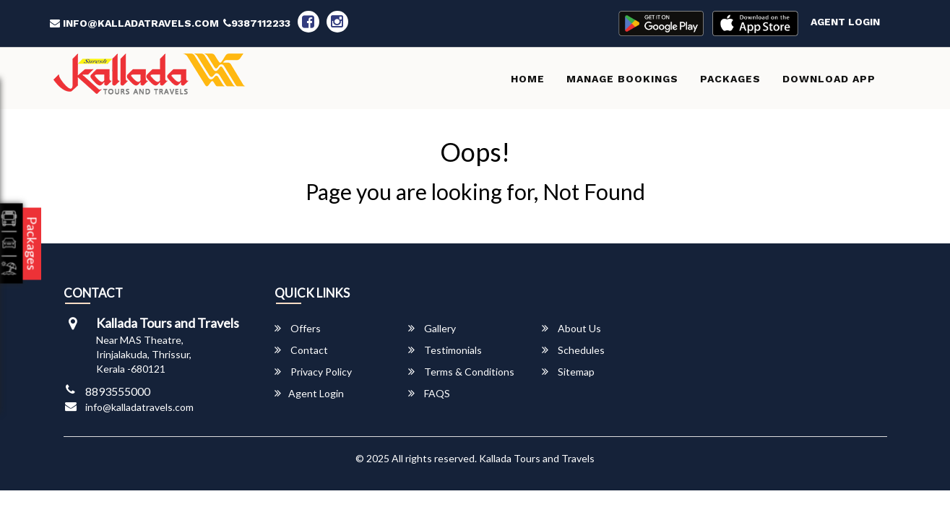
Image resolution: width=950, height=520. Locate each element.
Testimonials (445, 350)
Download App (829, 78)
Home (528, 78)
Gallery (432, 328)
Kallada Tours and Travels (537, 458)
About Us (571, 328)
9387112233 (256, 23)
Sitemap (568, 371)
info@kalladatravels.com (134, 23)
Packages (730, 78)
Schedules (573, 350)
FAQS (429, 393)
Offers (298, 328)
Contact (301, 350)
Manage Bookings (622, 78)
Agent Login (845, 21)
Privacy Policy (313, 371)
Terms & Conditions (461, 371)
